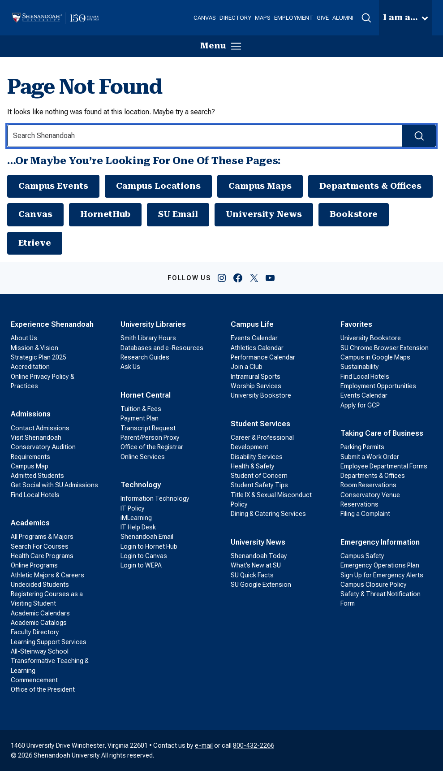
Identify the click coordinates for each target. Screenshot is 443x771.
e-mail (204, 745)
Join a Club (246, 366)
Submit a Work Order (369, 456)
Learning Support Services (48, 641)
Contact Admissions (40, 428)
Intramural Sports (255, 376)
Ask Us (130, 366)
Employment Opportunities (378, 386)
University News (264, 214)
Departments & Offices (370, 186)
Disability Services (257, 456)
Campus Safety (362, 555)
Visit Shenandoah (36, 437)
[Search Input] (221, 136)
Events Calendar (254, 338)
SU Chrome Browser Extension (384, 347)
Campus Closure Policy (373, 584)
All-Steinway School (40, 651)
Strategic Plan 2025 (38, 357)
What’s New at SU (256, 565)
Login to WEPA (141, 565)
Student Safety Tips (259, 485)
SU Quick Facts (252, 575)
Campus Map (29, 466)
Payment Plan (139, 418)
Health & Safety (253, 466)
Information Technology (154, 498)
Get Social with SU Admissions (54, 485)
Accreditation (30, 366)
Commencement (34, 680)
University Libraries (153, 324)
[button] (366, 18)
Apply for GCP (360, 405)
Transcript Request (148, 428)
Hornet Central (145, 395)
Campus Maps (260, 186)
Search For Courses (40, 546)
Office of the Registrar (151, 446)
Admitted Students (37, 475)
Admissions (31, 414)
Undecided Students (40, 584)
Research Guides (144, 357)
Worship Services (256, 386)
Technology (140, 485)
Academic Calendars (40, 613)
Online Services (142, 456)
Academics (30, 523)
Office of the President (43, 689)
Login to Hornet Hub (148, 546)
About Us (24, 338)
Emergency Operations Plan (379, 565)
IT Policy (132, 508)
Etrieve (34, 243)
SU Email (178, 214)
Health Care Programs (42, 555)
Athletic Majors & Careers (47, 575)
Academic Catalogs (39, 622)
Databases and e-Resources (161, 347)
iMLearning (136, 517)
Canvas (35, 214)
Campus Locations (158, 186)
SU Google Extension (261, 584)
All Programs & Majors (42, 536)
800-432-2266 (253, 745)
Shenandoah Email (146, 536)
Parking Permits (362, 446)
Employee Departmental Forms (383, 466)
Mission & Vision (34, 347)
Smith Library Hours (148, 338)
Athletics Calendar (257, 347)
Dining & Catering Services (268, 513)
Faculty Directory (35, 632)
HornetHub (105, 214)
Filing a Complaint (365, 513)
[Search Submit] (419, 136)
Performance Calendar (263, 357)
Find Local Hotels (35, 494)
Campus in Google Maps (375, 357)
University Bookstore (261, 395)
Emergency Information (380, 542)
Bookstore (354, 214)
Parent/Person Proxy (150, 437)
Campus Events (53, 186)
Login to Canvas (143, 555)
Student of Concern (259, 475)
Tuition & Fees (140, 408)
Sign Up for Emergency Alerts (381, 575)
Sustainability (359, 366)
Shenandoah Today (259, 555)
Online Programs (34, 565)
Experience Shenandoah (52, 324)
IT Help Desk (138, 527)
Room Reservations (368, 485)
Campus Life (252, 324)
